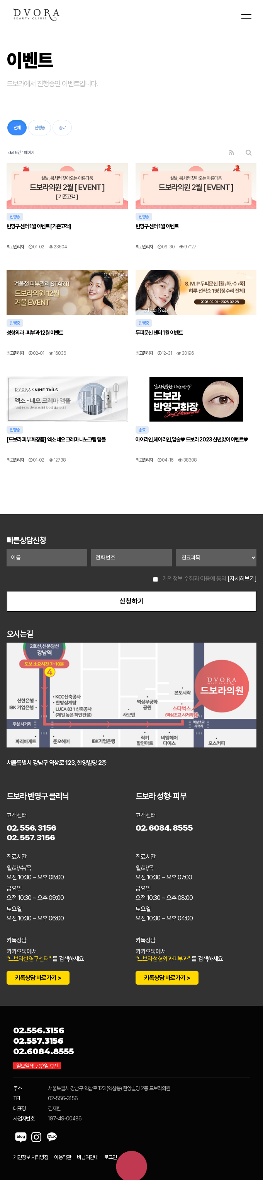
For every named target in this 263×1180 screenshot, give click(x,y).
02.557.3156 (38, 1041)
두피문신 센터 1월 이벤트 (159, 332)
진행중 (39, 127)
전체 (17, 127)
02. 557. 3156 (31, 837)
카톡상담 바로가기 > (38, 978)
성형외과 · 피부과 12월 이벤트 (35, 332)
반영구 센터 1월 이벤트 (157, 226)
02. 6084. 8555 (164, 828)
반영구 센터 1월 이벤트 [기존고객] (39, 226)
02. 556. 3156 (31, 828)
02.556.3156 (38, 1030)
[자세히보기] (241, 578)
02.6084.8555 (43, 1051)
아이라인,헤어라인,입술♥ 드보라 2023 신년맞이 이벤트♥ (192, 439)
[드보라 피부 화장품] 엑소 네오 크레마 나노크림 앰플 (56, 439)
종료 (62, 127)
